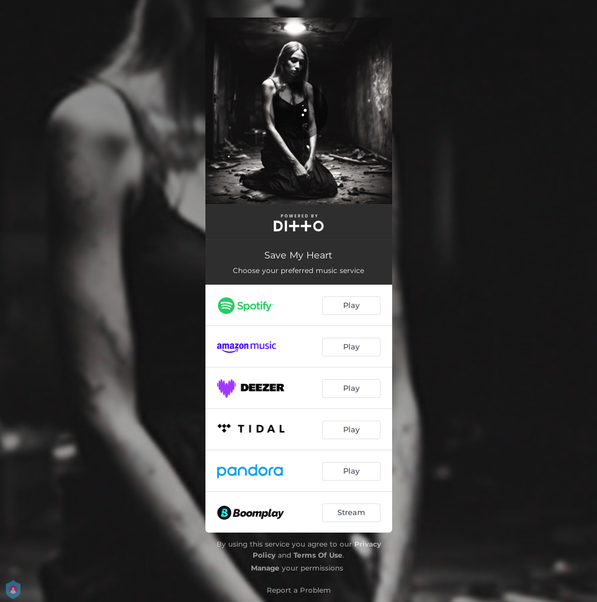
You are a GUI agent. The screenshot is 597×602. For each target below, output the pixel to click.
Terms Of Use (318, 555)
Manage (265, 568)
